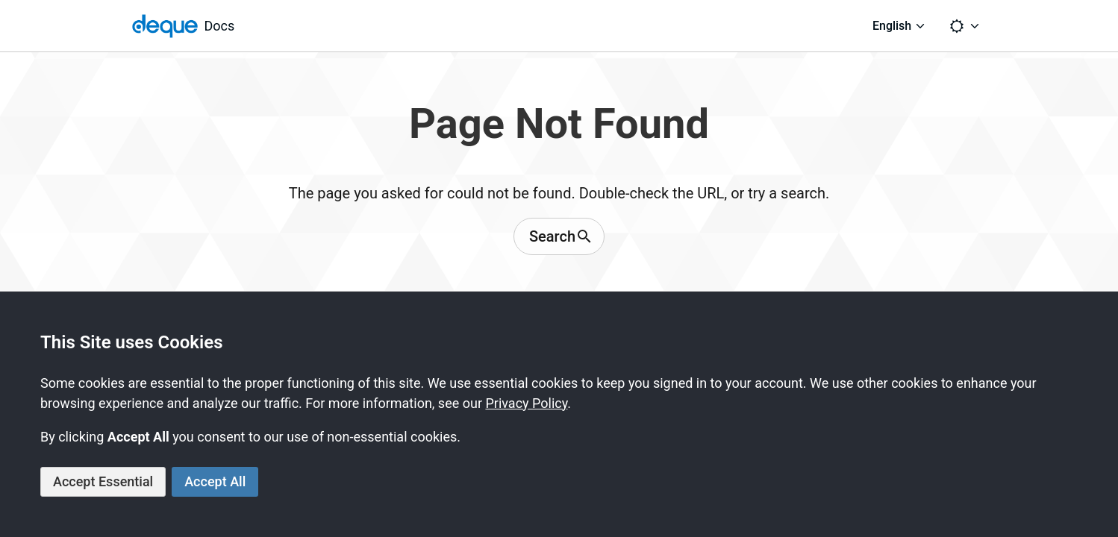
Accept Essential (103, 481)
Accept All (215, 481)
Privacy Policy (526, 403)
